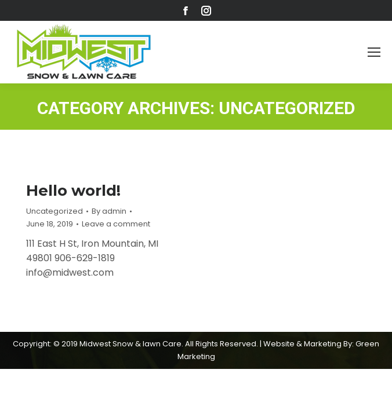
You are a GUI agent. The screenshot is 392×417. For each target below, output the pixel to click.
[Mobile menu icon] (374, 52)
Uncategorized (54, 211)
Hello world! (73, 190)
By (109, 211)
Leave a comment (116, 223)
